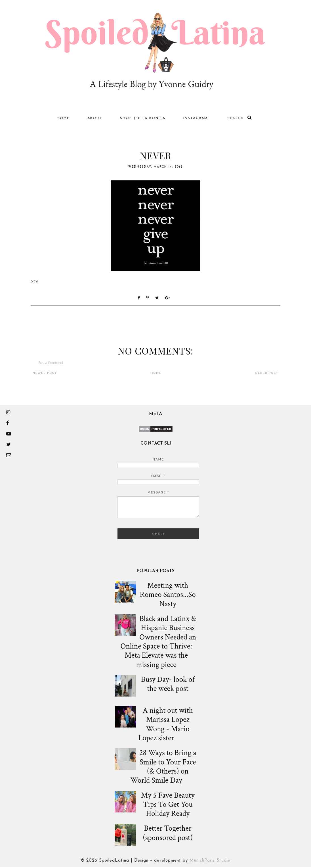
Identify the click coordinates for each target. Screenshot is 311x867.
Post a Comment (50, 362)
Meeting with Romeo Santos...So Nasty (168, 594)
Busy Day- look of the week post (168, 684)
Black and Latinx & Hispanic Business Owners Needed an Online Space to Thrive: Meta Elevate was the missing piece (158, 641)
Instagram (195, 118)
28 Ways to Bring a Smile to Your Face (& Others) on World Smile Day (163, 766)
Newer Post (45, 372)
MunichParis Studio (210, 860)
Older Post (266, 372)
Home (63, 118)
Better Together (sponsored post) (168, 833)
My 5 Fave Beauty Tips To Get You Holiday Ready (167, 804)
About (94, 118)
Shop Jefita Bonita (142, 118)
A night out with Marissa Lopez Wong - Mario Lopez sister (165, 724)
